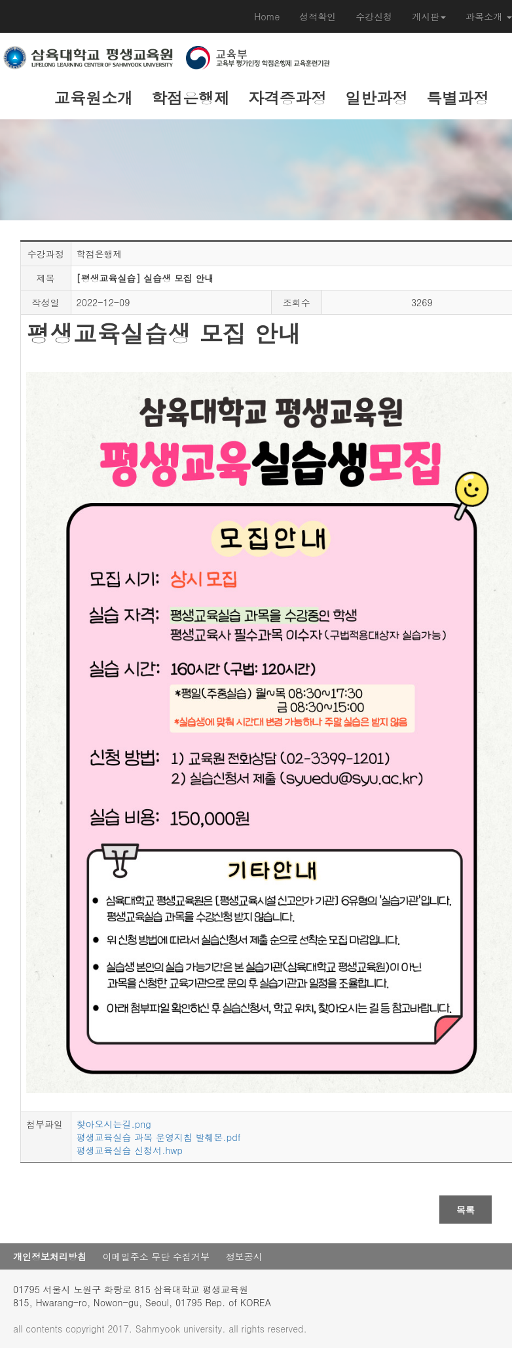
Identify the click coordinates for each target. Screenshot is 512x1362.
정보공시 (244, 1256)
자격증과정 (287, 98)
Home (267, 16)
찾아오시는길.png (114, 1124)
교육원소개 (93, 98)
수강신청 (374, 16)
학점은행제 (190, 98)
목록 (465, 1210)
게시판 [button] (429, 16)
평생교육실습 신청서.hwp (130, 1150)
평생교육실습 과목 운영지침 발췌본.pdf (159, 1137)
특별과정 (457, 98)
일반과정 (376, 98)
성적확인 (317, 16)
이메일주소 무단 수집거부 (156, 1256)
